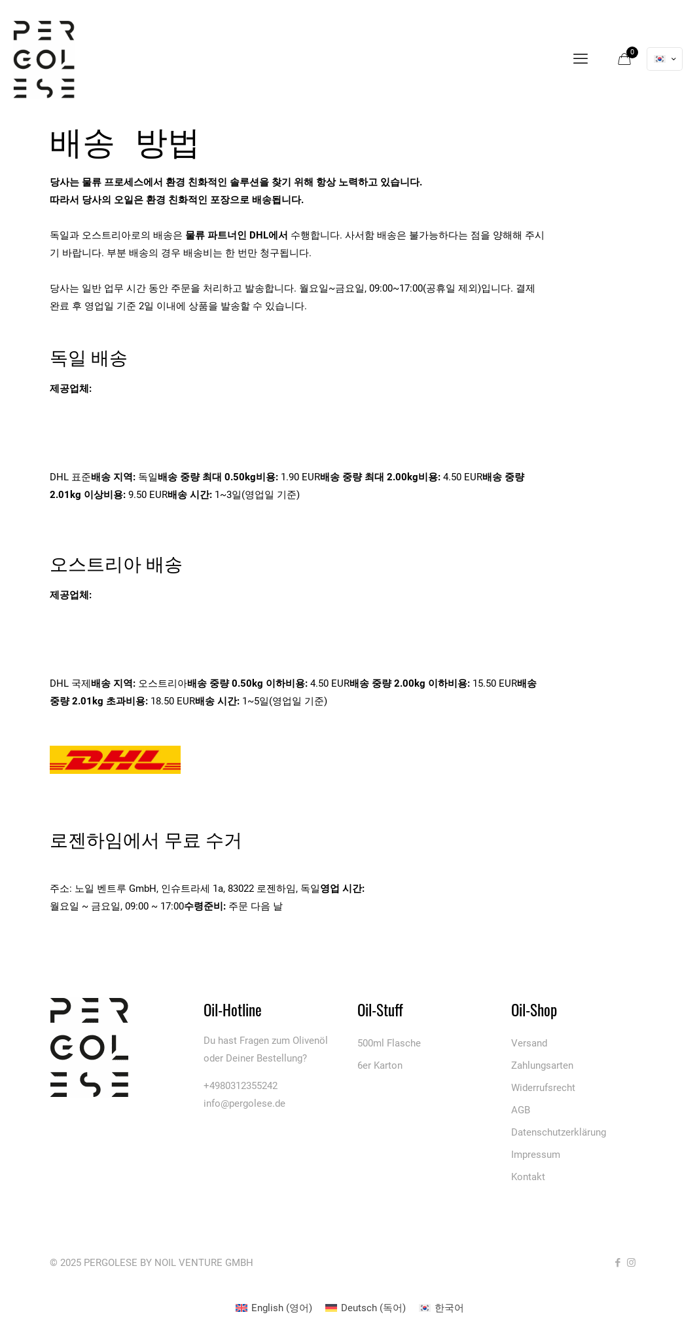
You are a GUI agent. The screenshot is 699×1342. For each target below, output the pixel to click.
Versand (529, 1043)
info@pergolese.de (244, 1103)
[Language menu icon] (665, 59)
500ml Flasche (389, 1043)
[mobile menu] (580, 59)
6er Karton (380, 1065)
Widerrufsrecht (543, 1088)
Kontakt (528, 1177)
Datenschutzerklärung (558, 1132)
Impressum (535, 1154)
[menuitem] (274, 1308)
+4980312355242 (241, 1086)
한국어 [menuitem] (449, 1308)
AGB (520, 1110)
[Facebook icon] (617, 1263)
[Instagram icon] (631, 1263)
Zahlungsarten (542, 1065)
